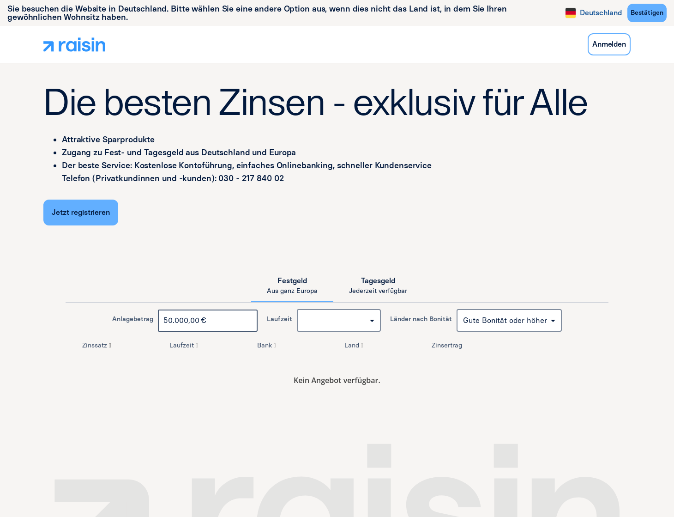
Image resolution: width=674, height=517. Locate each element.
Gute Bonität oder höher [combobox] (505, 320)
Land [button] (354, 345)
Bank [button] (267, 345)
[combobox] (339, 320)
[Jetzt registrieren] (80, 212)
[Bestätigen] (647, 13)
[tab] (292, 286)
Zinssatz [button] (97, 345)
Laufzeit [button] (184, 345)
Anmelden (609, 44)
